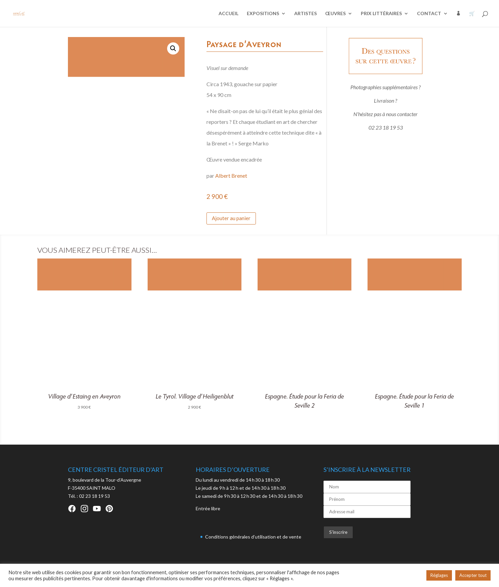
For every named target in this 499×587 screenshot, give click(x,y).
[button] (173, 48)
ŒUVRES (335, 13)
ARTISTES (305, 13)
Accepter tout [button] (473, 575)
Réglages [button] (439, 575)
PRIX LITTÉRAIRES (381, 13)
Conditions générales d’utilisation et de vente (253, 537)
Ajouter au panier (231, 218)
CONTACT (429, 13)
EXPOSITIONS (263, 13)
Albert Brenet (231, 175)
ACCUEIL (228, 13)
